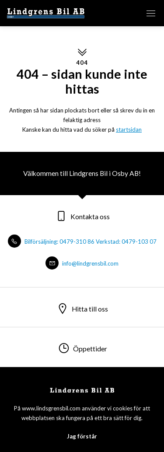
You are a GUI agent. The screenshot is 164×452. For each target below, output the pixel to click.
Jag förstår (82, 436)
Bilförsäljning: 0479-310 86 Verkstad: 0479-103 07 (82, 241)
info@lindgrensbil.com (82, 263)
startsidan (129, 129)
